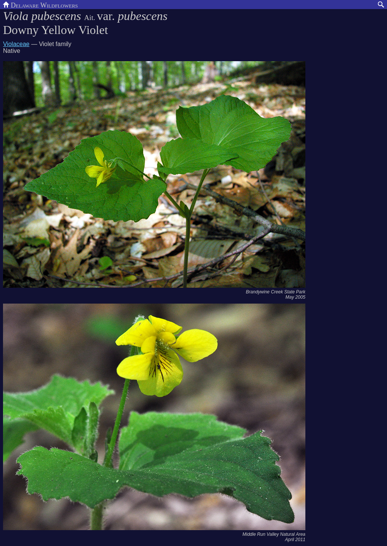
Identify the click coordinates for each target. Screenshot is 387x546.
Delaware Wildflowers (40, 5)
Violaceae (16, 44)
